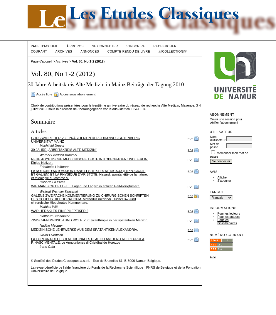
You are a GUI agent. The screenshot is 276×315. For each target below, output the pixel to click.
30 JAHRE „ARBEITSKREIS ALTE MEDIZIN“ (64, 149)
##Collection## (173, 51)
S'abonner (224, 180)
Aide (213, 257)
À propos (74, 46)
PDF (190, 138)
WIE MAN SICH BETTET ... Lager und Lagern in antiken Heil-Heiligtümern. (85, 186)
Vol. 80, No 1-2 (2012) (88, 61)
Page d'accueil (44, 46)
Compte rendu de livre (128, 51)
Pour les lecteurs (228, 213)
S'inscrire (135, 46)
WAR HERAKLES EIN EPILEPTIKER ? (59, 211)
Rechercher (165, 46)
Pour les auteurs (228, 216)
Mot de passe (214, 145)
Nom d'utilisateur (217, 138)
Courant (39, 51)
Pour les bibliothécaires (227, 221)
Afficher (222, 177)
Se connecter (105, 46)
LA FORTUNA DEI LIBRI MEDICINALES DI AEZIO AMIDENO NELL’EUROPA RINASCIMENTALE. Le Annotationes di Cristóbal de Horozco (87, 240)
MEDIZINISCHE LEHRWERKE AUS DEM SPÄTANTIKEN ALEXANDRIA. (84, 229)
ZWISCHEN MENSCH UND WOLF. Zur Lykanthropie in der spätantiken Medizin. (89, 220)
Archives (63, 51)
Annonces (89, 51)
